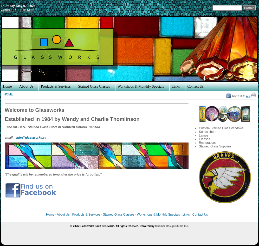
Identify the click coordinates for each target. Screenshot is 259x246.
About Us (26, 86)
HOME (8, 94)
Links (176, 86)
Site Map (27, 10)
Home (7, 86)
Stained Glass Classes (94, 86)
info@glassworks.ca (31, 137)
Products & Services (55, 86)
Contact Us (9, 10)
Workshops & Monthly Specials (141, 86)
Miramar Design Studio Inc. (172, 226)
